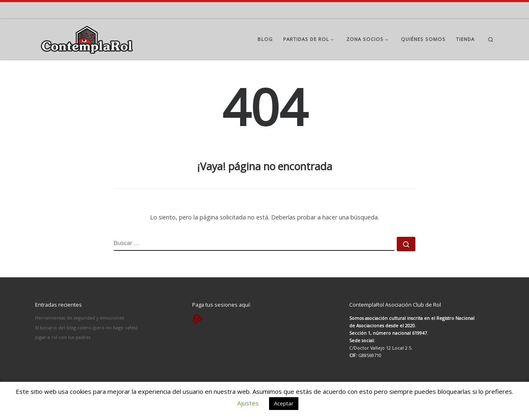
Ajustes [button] (248, 403)
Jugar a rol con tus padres (63, 337)
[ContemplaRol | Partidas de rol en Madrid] (86, 38)
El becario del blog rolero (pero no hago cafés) (86, 327)
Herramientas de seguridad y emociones (79, 318)
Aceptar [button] (283, 403)
